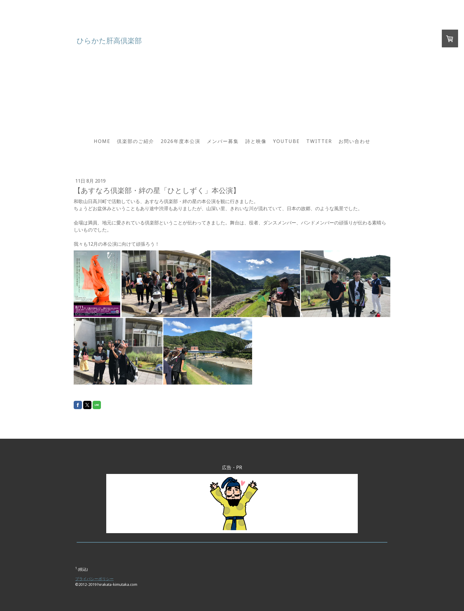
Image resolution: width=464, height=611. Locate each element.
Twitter (319, 141)
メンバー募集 (223, 141)
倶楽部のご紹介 (135, 141)
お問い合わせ (354, 141)
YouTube (286, 141)
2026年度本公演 (180, 141)
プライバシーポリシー (94, 578)
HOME (102, 141)
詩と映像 (256, 141)
